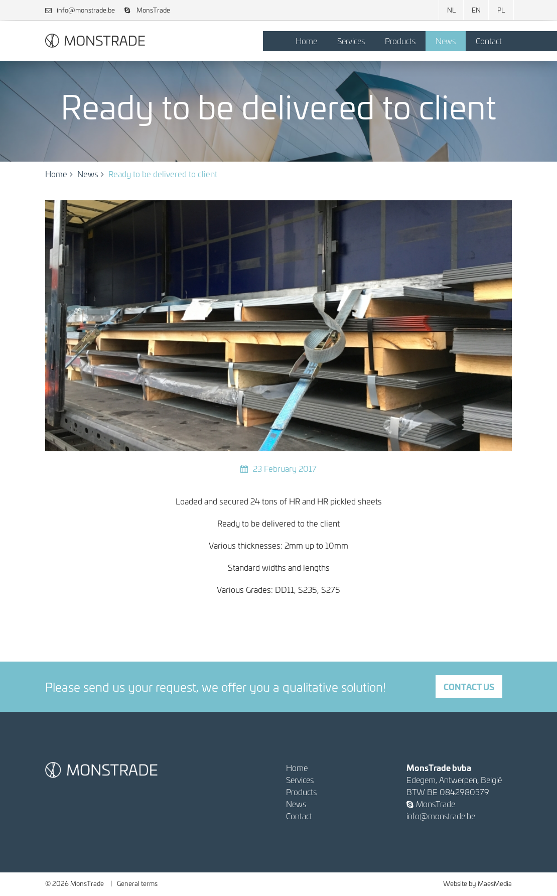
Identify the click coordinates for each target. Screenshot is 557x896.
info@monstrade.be (80, 10)
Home (306, 41)
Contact (489, 41)
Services (351, 41)
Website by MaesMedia (477, 883)
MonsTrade (147, 10)
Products (400, 41)
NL (451, 10)
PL (501, 10)
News (446, 41)
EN (476, 10)
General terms (137, 883)
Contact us (469, 686)
